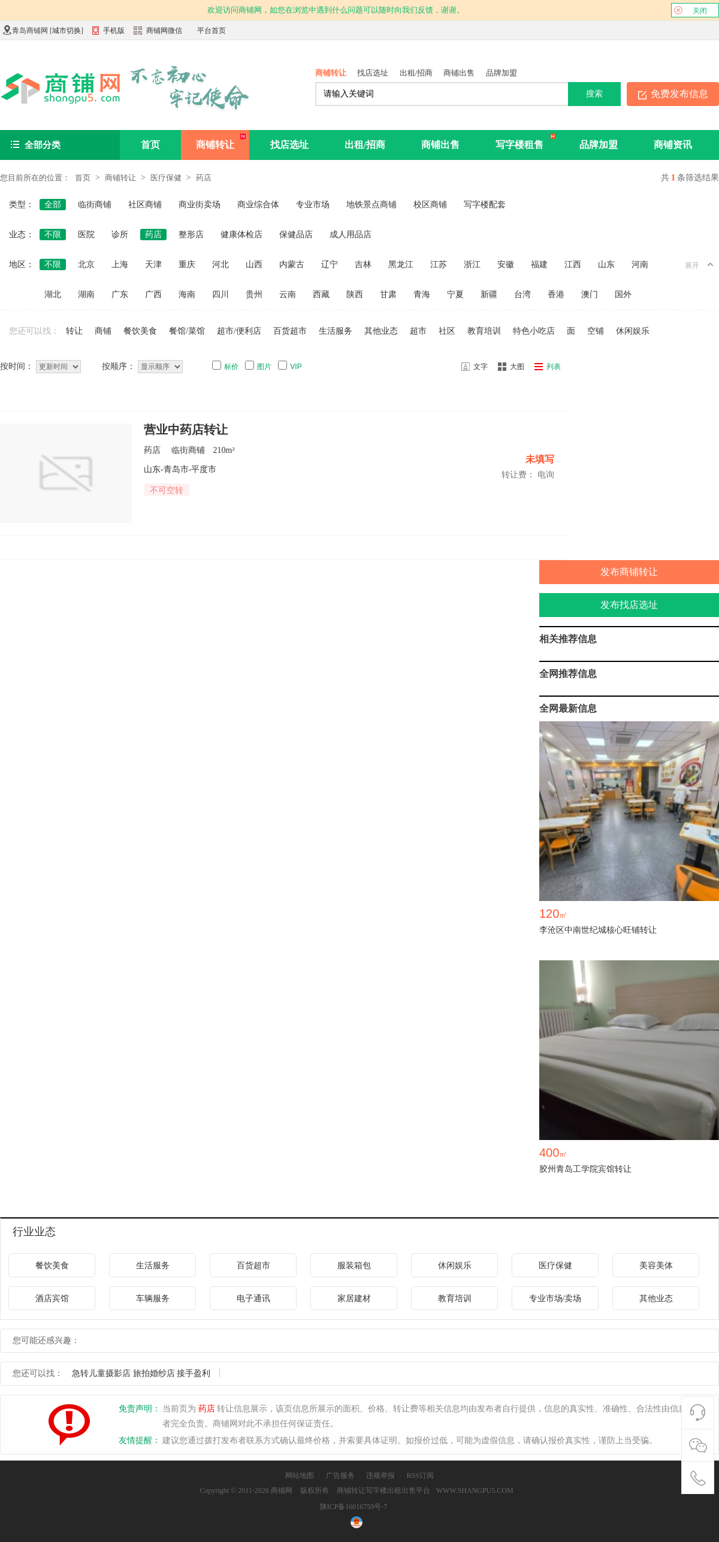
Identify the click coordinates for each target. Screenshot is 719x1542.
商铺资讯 (673, 145)
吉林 (363, 264)
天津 (153, 264)
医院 (86, 234)
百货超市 (290, 330)
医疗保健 (166, 177)
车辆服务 (153, 1298)
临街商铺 (94, 204)
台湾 (522, 294)
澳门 (589, 294)
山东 (606, 264)
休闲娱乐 (632, 330)
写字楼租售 (519, 145)
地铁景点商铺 (371, 204)
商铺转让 (330, 72)
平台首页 (211, 30)
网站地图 (299, 1475)
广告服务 (340, 1475)
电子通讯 (253, 1298)
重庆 (187, 264)
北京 (86, 264)
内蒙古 (291, 264)
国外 (623, 294)
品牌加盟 (501, 72)
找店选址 (372, 72)
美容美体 (656, 1265)
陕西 (354, 294)
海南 (187, 294)
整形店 (191, 234)
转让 (74, 330)
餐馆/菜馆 (187, 330)
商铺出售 (459, 72)
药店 (204, 177)
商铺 (103, 330)
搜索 (594, 93)
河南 (640, 264)
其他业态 (381, 330)
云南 (287, 294)
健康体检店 (241, 234)
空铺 (595, 330)
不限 (52, 234)
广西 (153, 294)
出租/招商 (416, 72)
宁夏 (455, 294)
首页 (150, 145)
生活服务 (335, 330)
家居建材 (354, 1298)
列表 (553, 366)
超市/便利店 (239, 330)
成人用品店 (350, 234)
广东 (119, 294)
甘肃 (388, 294)
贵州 (254, 294)
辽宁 (329, 264)
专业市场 (313, 204)
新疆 (489, 294)
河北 (220, 264)
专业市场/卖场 (555, 1298)
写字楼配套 (485, 204)
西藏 (321, 294)
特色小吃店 (534, 330)
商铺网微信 (164, 30)
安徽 (505, 264)
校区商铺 (430, 204)
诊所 (119, 234)
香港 (556, 294)
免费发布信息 (679, 94)
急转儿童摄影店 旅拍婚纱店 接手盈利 (141, 1373)
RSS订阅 (419, 1475)
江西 (572, 264)
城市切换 (66, 30)
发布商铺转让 (629, 572)
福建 (539, 264)
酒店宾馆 (52, 1298)
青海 (421, 294)
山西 (254, 264)
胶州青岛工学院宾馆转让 (585, 1169)
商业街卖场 (199, 204)
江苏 (438, 264)
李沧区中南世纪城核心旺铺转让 (598, 930)
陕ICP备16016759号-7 (354, 1506)
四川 (220, 294)
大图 (517, 366)
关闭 (690, 10)
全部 (52, 204)
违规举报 (380, 1475)
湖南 (86, 294)
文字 (480, 366)
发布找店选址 (629, 605)
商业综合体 (258, 204)
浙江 (472, 264)
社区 (447, 330)
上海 (119, 264)
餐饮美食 (140, 330)
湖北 (52, 294)
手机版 (108, 31)
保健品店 (296, 234)
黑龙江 (400, 264)
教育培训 (484, 330)
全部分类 (43, 145)
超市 (418, 330)
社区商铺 (145, 204)
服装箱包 (354, 1265)
